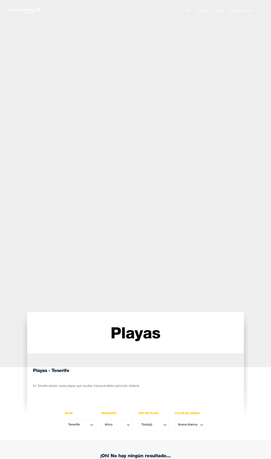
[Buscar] (113, 10)
